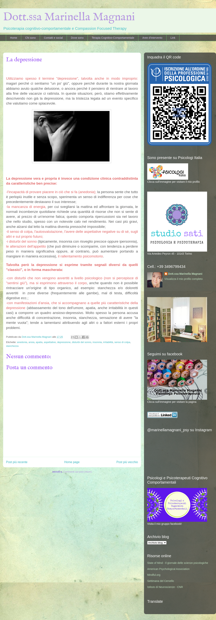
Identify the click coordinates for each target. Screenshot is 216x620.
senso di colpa (122, 342)
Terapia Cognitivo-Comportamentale (113, 37)
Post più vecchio (127, 462)
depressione (64, 342)
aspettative (50, 342)
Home (13, 37)
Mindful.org (153, 574)
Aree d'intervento (152, 37)
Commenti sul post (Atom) (77, 471)
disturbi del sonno (81, 342)
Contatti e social (53, 37)
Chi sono (30, 37)
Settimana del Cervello (160, 580)
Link (173, 37)
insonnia (97, 342)
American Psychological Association (168, 568)
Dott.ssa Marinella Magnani (69, 17)
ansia (31, 342)
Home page (72, 462)
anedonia (22, 342)
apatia (39, 342)
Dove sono (77, 37)
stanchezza (12, 346)
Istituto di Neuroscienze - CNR (165, 587)
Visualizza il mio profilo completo (183, 278)
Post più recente (16, 462)
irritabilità (108, 342)
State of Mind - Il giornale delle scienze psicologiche (177, 562)
